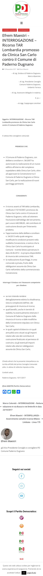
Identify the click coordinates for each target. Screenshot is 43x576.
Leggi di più (31, 573)
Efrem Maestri (23, 69)
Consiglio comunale (9, 30)
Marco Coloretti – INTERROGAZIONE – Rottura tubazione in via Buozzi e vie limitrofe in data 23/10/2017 (21, 406)
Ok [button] (24, 573)
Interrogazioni (24, 30)
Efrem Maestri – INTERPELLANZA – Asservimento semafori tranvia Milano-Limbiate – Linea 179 (24, 418)
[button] (21, 23)
